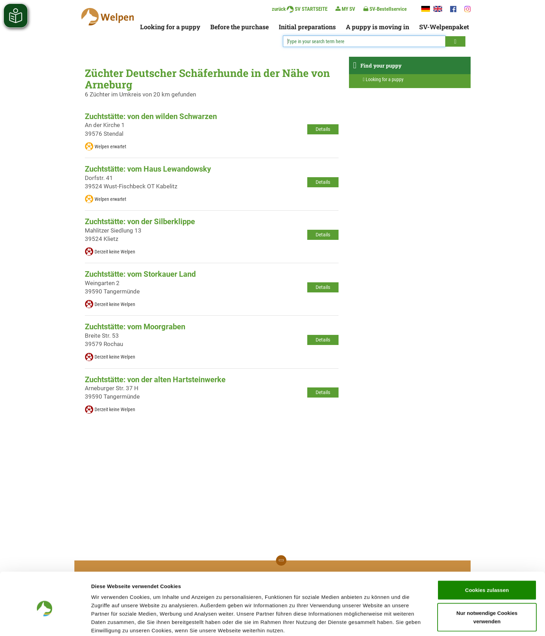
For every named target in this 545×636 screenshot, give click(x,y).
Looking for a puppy (170, 27)
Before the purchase (239, 27)
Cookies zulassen (487, 559)
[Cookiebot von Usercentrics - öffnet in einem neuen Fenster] (45, 622)
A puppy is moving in (377, 27)
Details (323, 129)
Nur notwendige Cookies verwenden (487, 586)
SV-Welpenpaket (444, 27)
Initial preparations (307, 27)
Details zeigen (369, 622)
